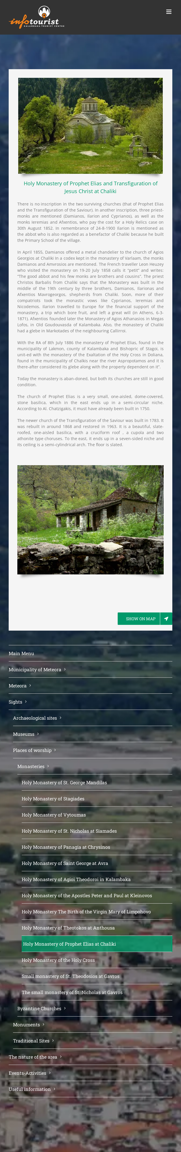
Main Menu (21, 653)
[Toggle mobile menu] (169, 12)
